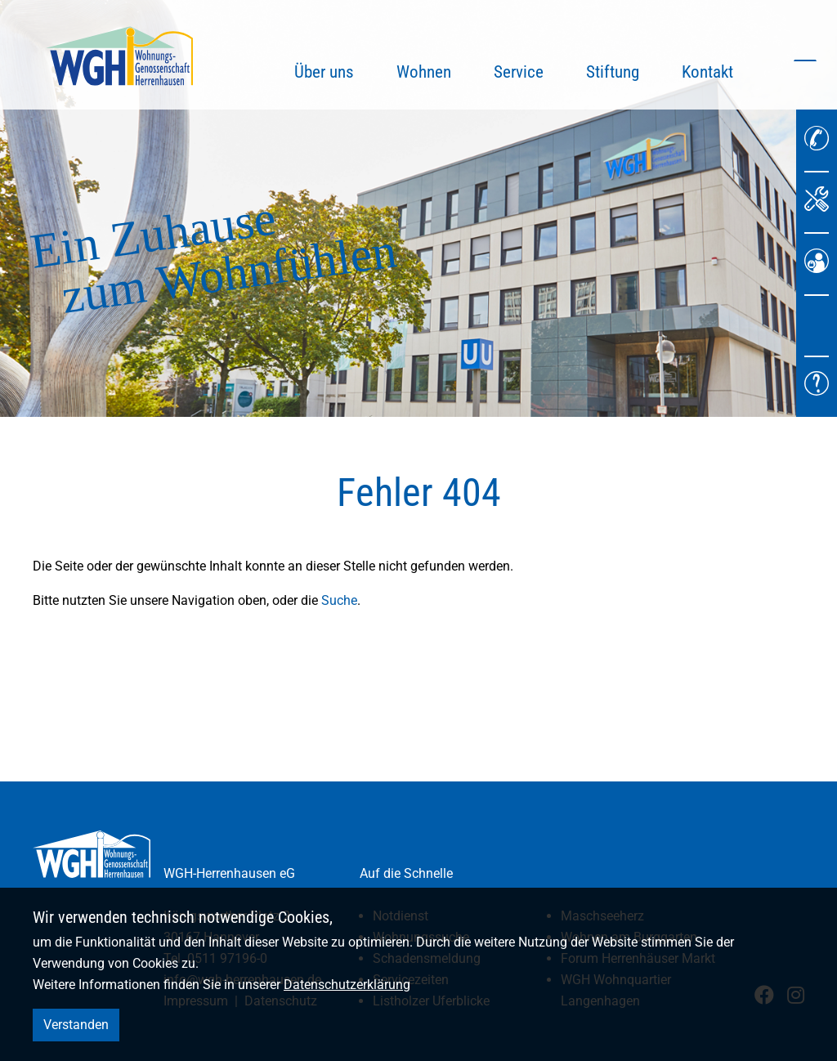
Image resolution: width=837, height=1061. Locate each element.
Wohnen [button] (423, 72)
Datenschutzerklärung (347, 984)
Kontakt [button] (707, 72)
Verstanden (76, 1024)
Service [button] (519, 72)
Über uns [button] (324, 72)
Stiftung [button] (612, 72)
